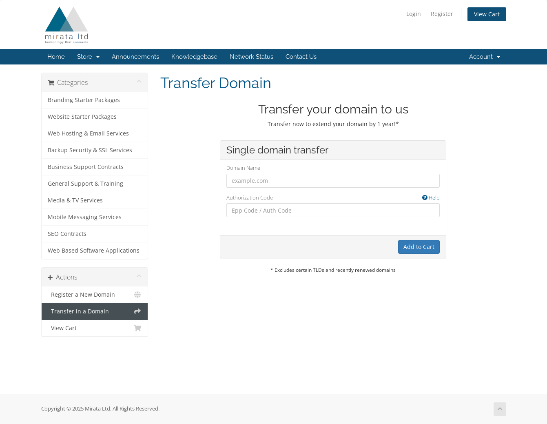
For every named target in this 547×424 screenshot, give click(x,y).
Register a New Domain (95, 295)
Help (431, 197)
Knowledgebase (194, 56)
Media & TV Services (75, 200)
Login (413, 14)
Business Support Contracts (86, 167)
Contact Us (301, 56)
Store (88, 56)
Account (484, 56)
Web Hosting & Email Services (88, 133)
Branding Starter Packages (84, 100)
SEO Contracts (67, 234)
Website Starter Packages (82, 116)
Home (56, 56)
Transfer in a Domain (95, 311)
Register (442, 14)
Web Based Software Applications (94, 250)
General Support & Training (85, 183)
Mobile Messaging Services (85, 217)
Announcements (135, 56)
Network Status (251, 56)
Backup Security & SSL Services (90, 150)
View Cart (487, 14)
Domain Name (243, 167)
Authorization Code (333, 198)
